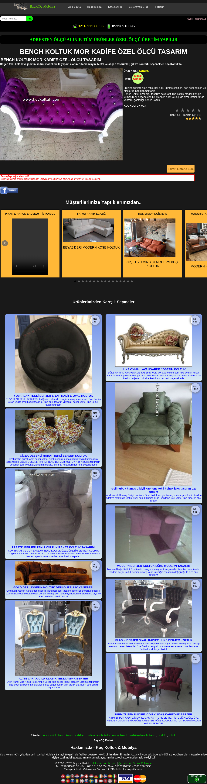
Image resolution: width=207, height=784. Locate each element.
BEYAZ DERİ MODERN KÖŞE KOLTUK (91, 233)
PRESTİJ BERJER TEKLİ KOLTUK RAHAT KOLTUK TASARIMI (53, 547)
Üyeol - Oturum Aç (196, 19)
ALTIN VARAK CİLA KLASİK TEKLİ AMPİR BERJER (53, 678)
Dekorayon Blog (139, 7)
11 (113, 281)
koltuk (172, 735)
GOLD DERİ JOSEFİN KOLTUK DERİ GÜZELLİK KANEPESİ (53, 587)
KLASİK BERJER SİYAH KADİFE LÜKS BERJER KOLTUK (153, 640)
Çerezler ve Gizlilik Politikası (135, 763)
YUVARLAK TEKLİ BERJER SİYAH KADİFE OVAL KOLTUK (53, 395)
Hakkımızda (94, 7)
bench (152, 735)
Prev (5, 243)
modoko (162, 735)
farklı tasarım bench (115, 735)
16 (132, 281)
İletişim (159, 7)
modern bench (94, 735)
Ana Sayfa (74, 7)
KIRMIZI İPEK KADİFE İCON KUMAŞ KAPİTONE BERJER (153, 714)
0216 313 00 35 (88, 26)
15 (128, 281)
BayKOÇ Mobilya (42, 6)
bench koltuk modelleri (71, 735)
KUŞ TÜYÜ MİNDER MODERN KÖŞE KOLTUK (152, 243)
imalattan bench (138, 735)
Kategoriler (115, 7)
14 (124, 281)
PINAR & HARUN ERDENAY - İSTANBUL (30, 213)
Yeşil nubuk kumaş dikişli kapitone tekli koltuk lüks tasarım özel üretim (153, 490)
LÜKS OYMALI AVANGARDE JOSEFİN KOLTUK (154, 369)
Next (202, 243)
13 (120, 281)
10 (109, 281)
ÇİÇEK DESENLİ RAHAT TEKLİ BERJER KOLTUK (53, 455)
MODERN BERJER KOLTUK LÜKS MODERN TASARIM (154, 565)
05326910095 (121, 26)
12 (117, 281)
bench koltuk (49, 735)
